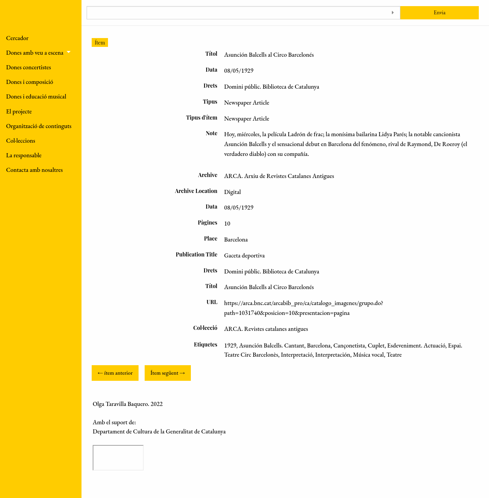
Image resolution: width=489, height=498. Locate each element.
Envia (440, 12)
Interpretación (332, 354)
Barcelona (319, 345)
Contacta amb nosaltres (34, 170)
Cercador (17, 38)
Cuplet (376, 345)
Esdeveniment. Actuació (416, 345)
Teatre (394, 354)
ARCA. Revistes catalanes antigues (266, 329)
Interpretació (296, 354)
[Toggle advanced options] (392, 12)
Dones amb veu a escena (35, 52)
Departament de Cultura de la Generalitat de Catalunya (159, 431)
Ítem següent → (167, 372)
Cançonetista (349, 345)
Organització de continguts (38, 126)
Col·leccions (20, 140)
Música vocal (368, 354)
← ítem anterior (114, 372)
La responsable (23, 155)
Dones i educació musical (36, 96)
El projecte (19, 111)
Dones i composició (29, 82)
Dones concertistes (28, 67)
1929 (230, 345)
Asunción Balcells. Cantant (271, 345)
